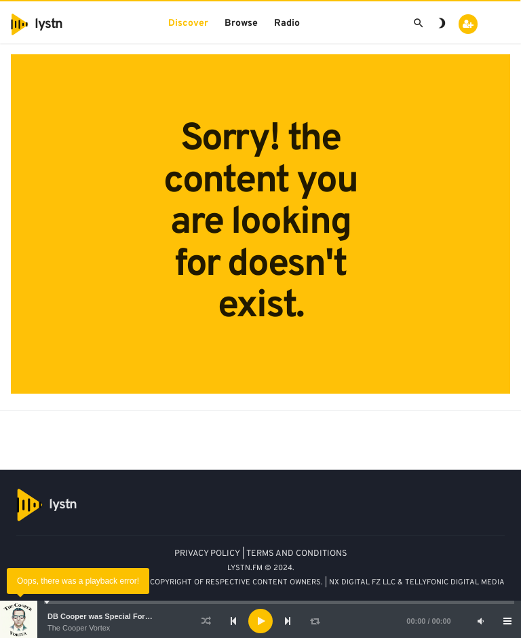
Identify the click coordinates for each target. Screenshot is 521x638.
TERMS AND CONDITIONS (296, 553)
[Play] (260, 621)
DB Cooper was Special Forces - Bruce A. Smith (132, 616)
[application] (260, 621)
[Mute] (480, 621)
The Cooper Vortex (78, 628)
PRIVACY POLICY (207, 553)
